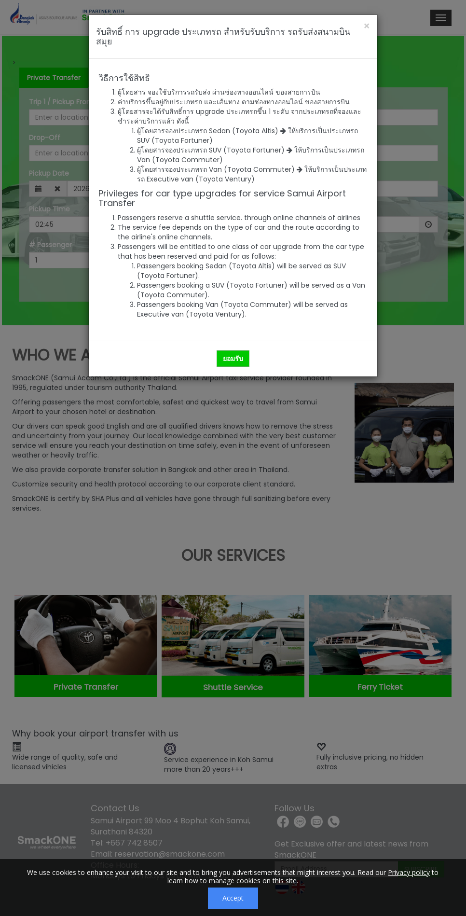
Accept (233, 897)
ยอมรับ (233, 358)
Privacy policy (409, 872)
